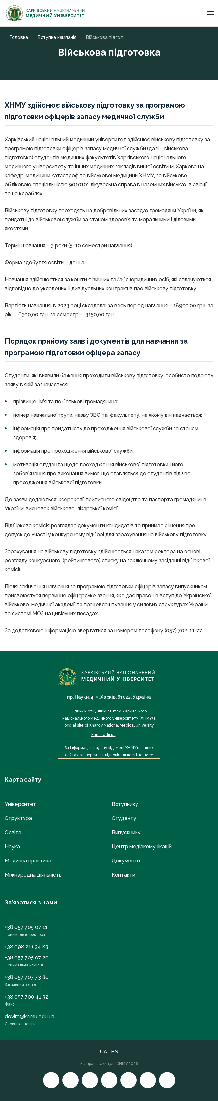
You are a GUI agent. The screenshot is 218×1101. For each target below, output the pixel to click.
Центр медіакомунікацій (142, 846)
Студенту (124, 818)
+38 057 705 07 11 (26, 927)
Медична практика (28, 861)
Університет (20, 804)
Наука (12, 846)
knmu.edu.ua (103, 734)
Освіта (13, 832)
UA (103, 1051)
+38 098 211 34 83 (26, 947)
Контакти (123, 875)
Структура (18, 818)
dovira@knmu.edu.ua (29, 1016)
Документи (126, 861)
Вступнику (125, 804)
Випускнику (126, 832)
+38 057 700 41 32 (26, 997)
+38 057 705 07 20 (27, 958)
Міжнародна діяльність (33, 875)
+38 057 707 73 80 (27, 977)
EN (114, 1051)
